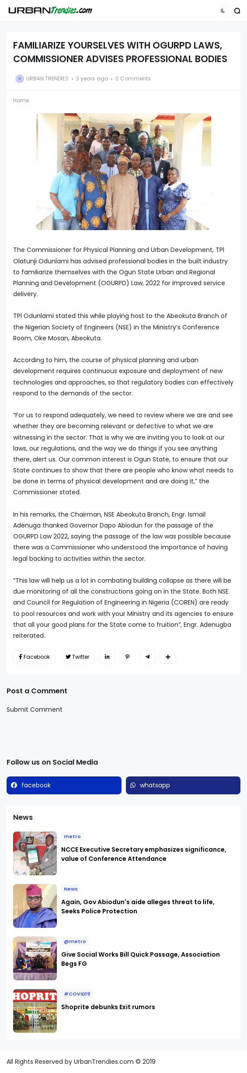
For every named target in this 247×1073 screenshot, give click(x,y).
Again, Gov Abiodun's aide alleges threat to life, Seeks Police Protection (138, 907)
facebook (36, 785)
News (71, 888)
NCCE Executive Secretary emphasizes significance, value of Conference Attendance (143, 854)
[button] (222, 10)
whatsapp (155, 785)
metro (72, 836)
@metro (75, 941)
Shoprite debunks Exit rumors (108, 1007)
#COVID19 (77, 993)
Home (21, 100)
